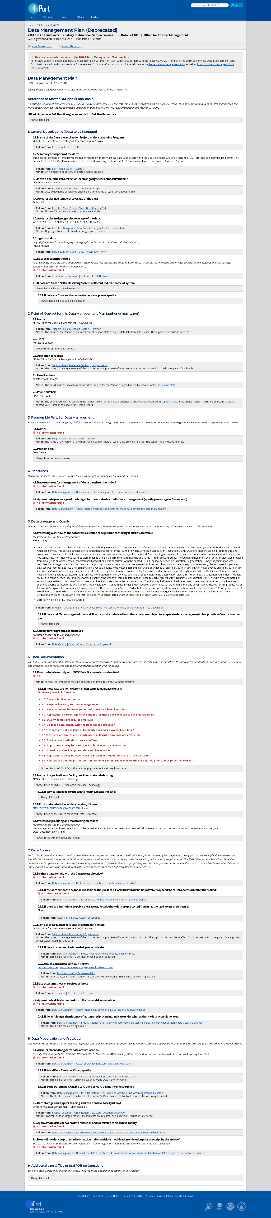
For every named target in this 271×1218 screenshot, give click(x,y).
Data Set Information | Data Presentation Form (79, 251)
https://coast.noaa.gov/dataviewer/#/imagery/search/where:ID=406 (75, 967)
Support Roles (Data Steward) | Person (74, 438)
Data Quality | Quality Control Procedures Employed (81, 644)
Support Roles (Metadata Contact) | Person (76, 328)
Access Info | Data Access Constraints (78, 917)
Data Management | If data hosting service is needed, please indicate (96, 953)
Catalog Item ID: (47, 25)
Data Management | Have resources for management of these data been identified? (99, 492)
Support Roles (168, 385)
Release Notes (111, 1195)
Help (94, 17)
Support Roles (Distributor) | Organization (75, 934)
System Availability (132, 1195)
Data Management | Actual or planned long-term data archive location (91, 1063)
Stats (80, 17)
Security (160, 1195)
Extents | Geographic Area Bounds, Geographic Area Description (88, 228)
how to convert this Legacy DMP (215, 64)
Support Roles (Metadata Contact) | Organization (80, 365)
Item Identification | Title (66, 147)
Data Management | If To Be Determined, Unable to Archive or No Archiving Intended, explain (110, 1093)
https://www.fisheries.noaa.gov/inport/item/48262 (60, 807)
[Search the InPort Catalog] (210, 5)
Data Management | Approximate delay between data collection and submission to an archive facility (109, 1132)
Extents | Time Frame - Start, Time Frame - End (79, 208)
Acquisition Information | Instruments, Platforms (79, 276)
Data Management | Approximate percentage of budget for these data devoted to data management (109, 508)
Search (65, 17)
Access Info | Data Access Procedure (73, 993)
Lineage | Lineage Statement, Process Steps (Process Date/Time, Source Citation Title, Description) (108, 607)
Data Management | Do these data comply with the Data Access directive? (94, 883)
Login (32, 17)
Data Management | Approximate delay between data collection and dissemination (99, 1009)
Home (31, 25)
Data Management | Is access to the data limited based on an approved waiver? (102, 899)
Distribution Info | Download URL (76, 973)
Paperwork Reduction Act (181, 1195)
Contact (97, 1195)
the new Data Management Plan (166, 64)
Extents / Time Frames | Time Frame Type (76, 188)
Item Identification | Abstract (68, 168)
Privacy (149, 1195)
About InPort (83, 1195)
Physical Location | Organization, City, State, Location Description (89, 1112)
